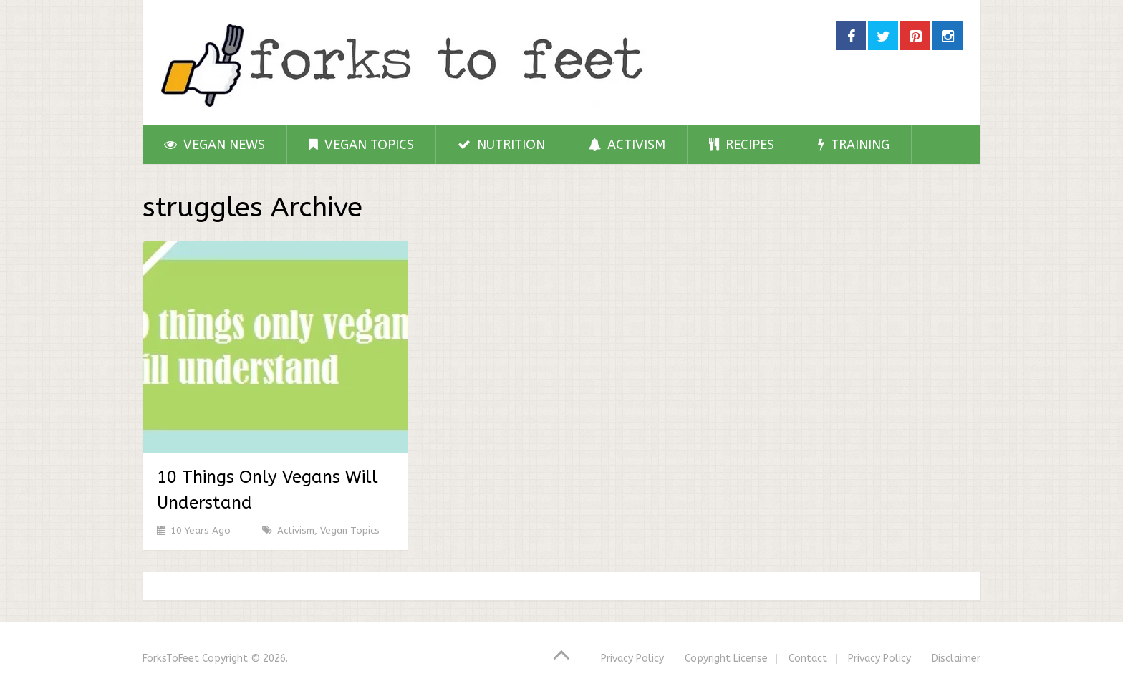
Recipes (741, 145)
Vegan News (214, 145)
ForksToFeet (171, 658)
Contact (808, 658)
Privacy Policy (632, 658)
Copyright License (726, 658)
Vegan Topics (361, 145)
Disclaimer (956, 658)
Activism (627, 145)
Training (854, 145)
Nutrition (501, 145)
